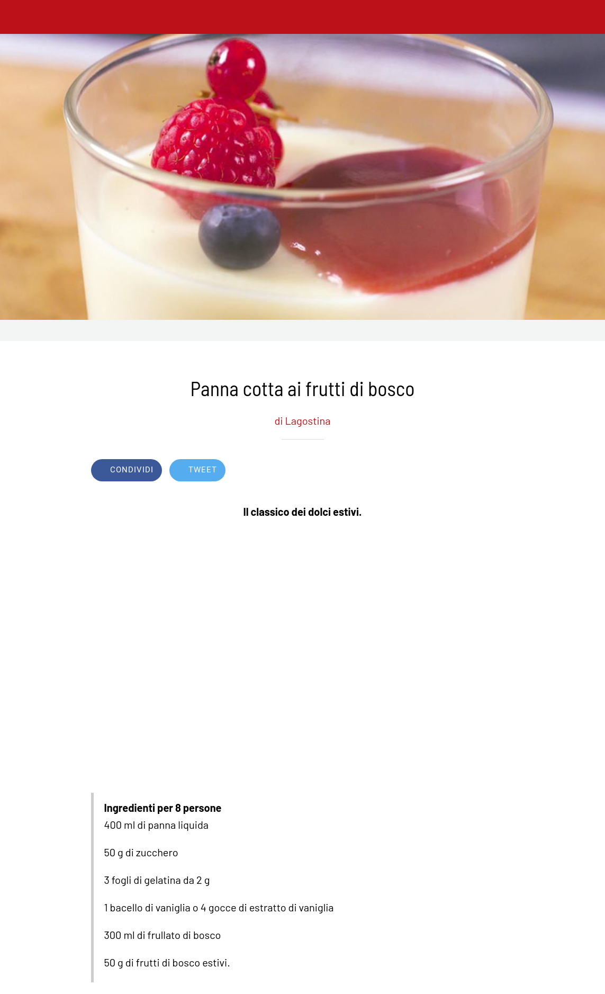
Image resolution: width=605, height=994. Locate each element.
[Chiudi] (17, 17)
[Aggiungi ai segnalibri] (476, 471)
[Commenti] (501, 471)
